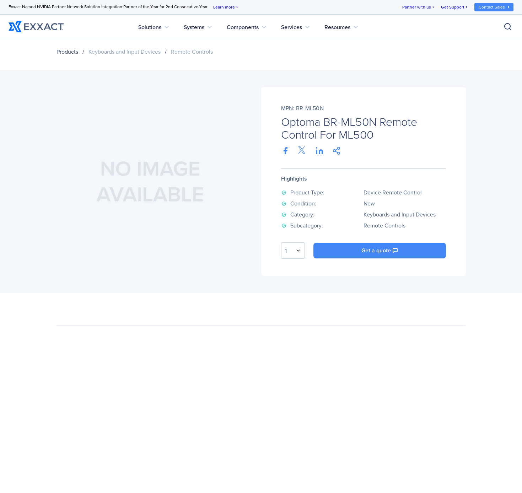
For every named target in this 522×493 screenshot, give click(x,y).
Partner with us (418, 7)
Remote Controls (192, 52)
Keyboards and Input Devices (124, 52)
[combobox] (293, 250)
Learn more (226, 7)
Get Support (455, 7)
